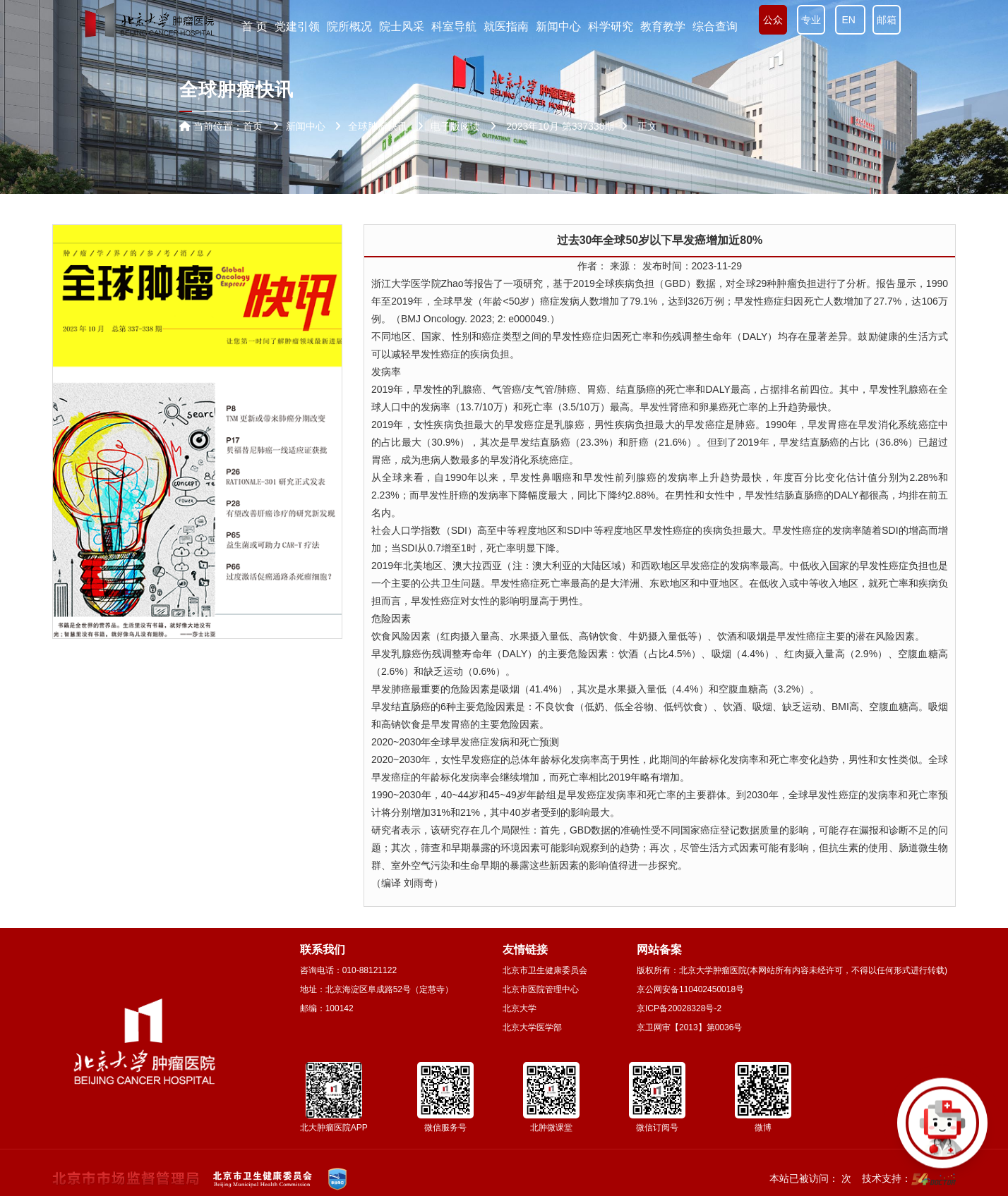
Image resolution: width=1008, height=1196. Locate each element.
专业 (811, 19)
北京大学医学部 (532, 1027)
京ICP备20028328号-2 (679, 1008)
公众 (773, 19)
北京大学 (519, 1008)
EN (850, 19)
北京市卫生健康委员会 (545, 970)
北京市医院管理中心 (541, 989)
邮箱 (886, 19)
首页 (253, 126)
